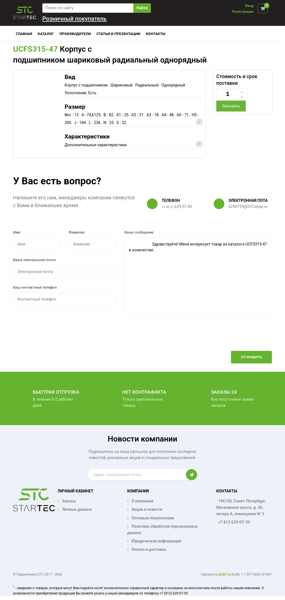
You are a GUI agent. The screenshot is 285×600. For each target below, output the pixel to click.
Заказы (69, 501)
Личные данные (77, 509)
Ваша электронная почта (34, 260)
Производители (75, 34)
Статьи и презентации (118, 34)
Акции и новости (146, 509)
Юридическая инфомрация (156, 541)
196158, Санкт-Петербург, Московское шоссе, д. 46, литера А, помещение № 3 (241, 507)
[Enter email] (137, 474)
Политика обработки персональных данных (162, 529)
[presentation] (229, 337)
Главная (24, 34)
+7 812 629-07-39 (234, 522)
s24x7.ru (224, 574)
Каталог (46, 34)
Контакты (155, 34)
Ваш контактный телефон (35, 287)
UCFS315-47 (35, 49)
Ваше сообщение (138, 232)
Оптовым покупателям (152, 518)
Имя (16, 232)
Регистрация (243, 11)
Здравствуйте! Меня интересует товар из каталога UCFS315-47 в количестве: (198, 276)
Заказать (231, 105)
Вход (249, 6)
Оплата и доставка (148, 549)
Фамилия (76, 232)
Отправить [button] (251, 357)
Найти (142, 8)
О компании (142, 501)
